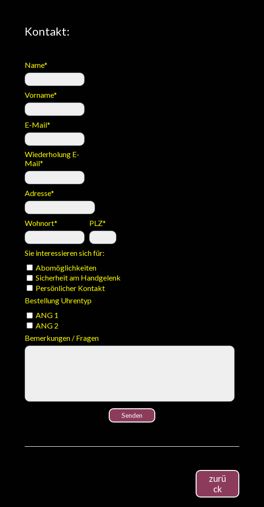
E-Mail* (37, 124)
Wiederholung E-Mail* (52, 159)
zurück (217, 483)
